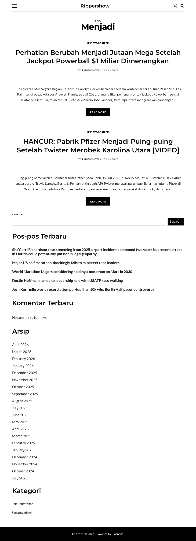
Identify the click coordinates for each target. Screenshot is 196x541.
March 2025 (21, 436)
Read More (98, 112)
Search (17, 214)
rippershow (90, 70)
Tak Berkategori (22, 504)
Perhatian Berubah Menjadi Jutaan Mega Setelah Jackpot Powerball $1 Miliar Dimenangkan (98, 56)
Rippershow (94, 6)
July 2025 (20, 408)
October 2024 (23, 471)
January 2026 (23, 366)
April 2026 (20, 344)
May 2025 (20, 422)
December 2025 (24, 373)
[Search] (182, 5)
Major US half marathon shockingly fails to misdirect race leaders (66, 263)
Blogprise (117, 534)
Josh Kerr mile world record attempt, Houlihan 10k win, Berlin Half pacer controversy (83, 289)
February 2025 (23, 443)
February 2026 (23, 359)
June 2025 (20, 415)
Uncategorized (98, 43)
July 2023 (20, 478)
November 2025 (24, 380)
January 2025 (23, 450)
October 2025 (23, 387)
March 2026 (21, 352)
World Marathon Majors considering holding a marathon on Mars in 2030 (72, 271)
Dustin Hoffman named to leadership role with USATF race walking (67, 280)
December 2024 (24, 457)
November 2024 (24, 464)
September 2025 (25, 394)
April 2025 (20, 429)
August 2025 (22, 401)
